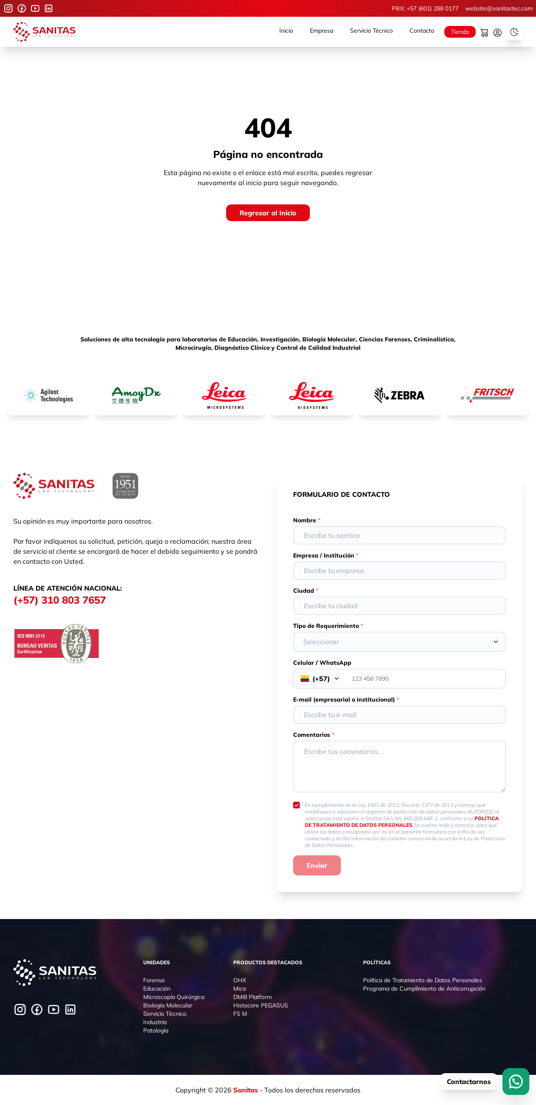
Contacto (422, 30)
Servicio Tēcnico (164, 1013)
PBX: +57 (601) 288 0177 (425, 8)
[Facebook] (22, 8)
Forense (154, 980)
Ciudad (305, 590)
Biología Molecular (167, 1005)
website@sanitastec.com (499, 8)
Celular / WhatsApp (322, 662)
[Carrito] (484, 33)
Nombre (306, 520)
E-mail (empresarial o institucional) (346, 699)
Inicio (286, 30)
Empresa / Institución (325, 555)
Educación (156, 988)
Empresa (321, 30)
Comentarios (313, 734)
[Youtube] (35, 8)
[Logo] (44, 32)
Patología (155, 1030)
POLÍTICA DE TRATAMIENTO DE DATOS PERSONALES (402, 821)
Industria (155, 1022)
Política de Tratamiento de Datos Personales (422, 980)
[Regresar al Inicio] (268, 212)
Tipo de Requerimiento (328, 626)
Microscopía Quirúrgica (173, 997)
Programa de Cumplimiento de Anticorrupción (424, 988)
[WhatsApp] (515, 1081)
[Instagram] (8, 8)
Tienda (460, 32)
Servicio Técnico (371, 30)
